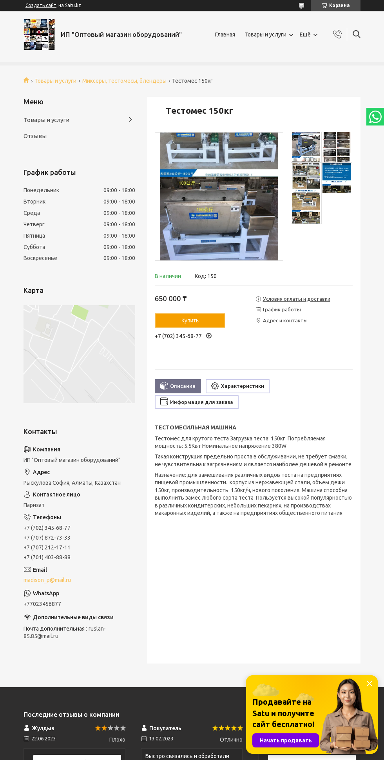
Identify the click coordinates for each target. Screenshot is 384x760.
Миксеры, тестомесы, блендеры (124, 81)
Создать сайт (40, 5)
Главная (225, 34)
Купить (190, 320)
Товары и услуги (265, 34)
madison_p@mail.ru (47, 580)
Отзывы (35, 136)
